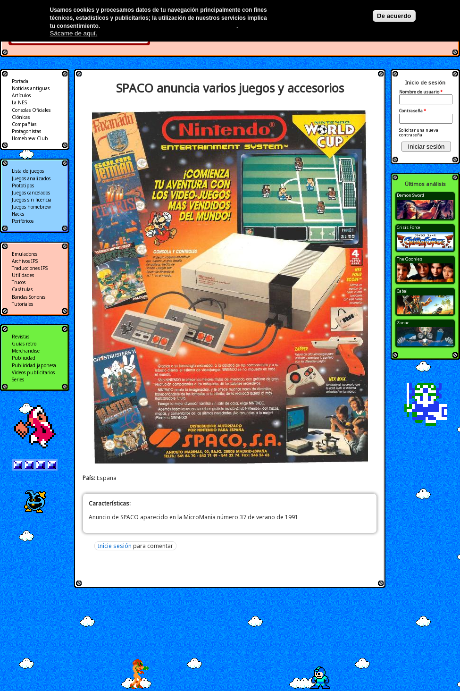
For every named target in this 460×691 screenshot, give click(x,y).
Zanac (403, 323)
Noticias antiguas (31, 88)
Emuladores (24, 254)
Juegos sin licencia (31, 199)
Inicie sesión (115, 546)
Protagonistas (26, 131)
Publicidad (23, 357)
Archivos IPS (25, 261)
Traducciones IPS (30, 268)
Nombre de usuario (421, 92)
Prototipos (23, 185)
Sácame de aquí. (74, 33)
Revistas (20, 336)
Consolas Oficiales (31, 110)
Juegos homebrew (31, 206)
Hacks (18, 214)
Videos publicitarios (33, 372)
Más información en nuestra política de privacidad (169, 26)
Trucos (18, 282)
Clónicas (21, 117)
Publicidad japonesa (34, 365)
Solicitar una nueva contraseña (418, 132)
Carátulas (22, 289)
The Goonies (409, 259)
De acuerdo (394, 15)
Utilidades (23, 275)
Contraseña (412, 111)
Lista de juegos (28, 171)
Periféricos (22, 221)
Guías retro (24, 343)
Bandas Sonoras (28, 297)
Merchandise (26, 350)
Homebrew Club (30, 138)
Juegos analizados (31, 178)
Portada (20, 81)
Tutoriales (22, 304)
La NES (19, 102)
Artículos (21, 95)
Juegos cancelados (31, 192)
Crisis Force (408, 227)
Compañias (24, 124)
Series (18, 379)
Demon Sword (410, 195)
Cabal (402, 291)
